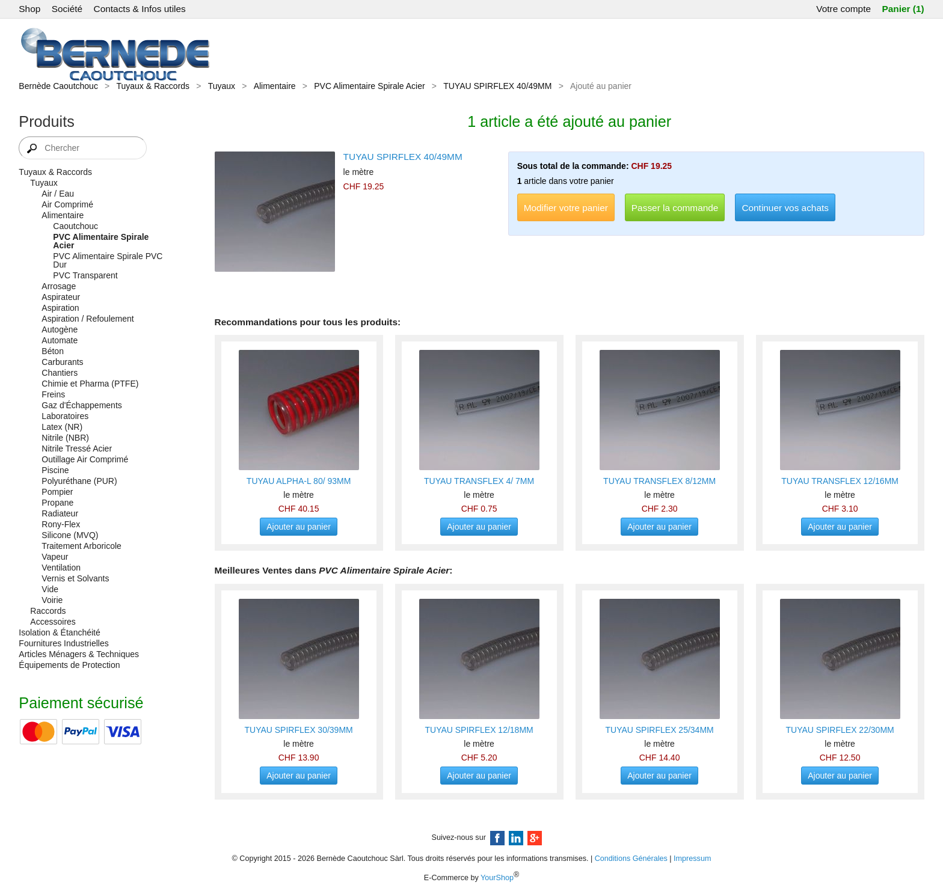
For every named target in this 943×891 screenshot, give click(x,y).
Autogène (59, 329)
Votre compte (843, 9)
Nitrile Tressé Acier (76, 448)
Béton (52, 351)
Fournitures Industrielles (63, 643)
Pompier (57, 492)
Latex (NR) (61, 427)
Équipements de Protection (69, 665)
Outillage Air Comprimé (84, 459)
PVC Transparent (85, 275)
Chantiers (59, 373)
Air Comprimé (67, 204)
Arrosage (58, 286)
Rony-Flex (60, 524)
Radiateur (59, 513)
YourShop (497, 878)
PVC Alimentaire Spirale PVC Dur (107, 260)
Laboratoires (64, 416)
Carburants (62, 362)
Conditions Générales (631, 858)
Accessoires (52, 621)
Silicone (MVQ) (69, 535)
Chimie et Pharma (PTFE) (89, 383)
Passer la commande (675, 208)
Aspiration (60, 308)
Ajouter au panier (298, 526)
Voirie (52, 600)
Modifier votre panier (566, 208)
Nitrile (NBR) (65, 437)
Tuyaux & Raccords (152, 86)
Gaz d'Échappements (81, 405)
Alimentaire (275, 86)
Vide (49, 589)
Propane (57, 502)
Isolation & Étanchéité (59, 632)
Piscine (55, 470)
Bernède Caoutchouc (58, 86)
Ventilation (61, 567)
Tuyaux (221, 86)
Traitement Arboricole (81, 546)
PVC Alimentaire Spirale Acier (369, 86)
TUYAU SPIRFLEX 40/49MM (497, 86)
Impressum (692, 858)
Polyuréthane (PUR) (79, 481)
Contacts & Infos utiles (140, 9)
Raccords (48, 611)
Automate (59, 340)
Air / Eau (57, 193)
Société (67, 9)
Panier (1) (903, 9)
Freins (53, 394)
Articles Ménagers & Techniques (79, 654)
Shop (29, 9)
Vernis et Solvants (75, 578)
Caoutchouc (75, 226)
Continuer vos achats (785, 208)
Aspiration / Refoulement (87, 318)
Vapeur (54, 557)
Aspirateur (60, 297)
